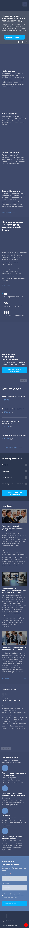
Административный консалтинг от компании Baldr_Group (12, 528)
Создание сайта (6, 925)
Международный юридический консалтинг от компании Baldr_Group (14, 590)
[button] (14, 37)
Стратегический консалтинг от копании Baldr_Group (14, 649)
